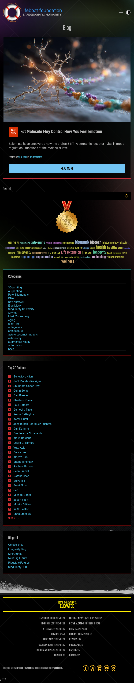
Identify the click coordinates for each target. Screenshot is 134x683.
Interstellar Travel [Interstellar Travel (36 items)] (39, 253)
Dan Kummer (21, 428)
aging (11, 320)
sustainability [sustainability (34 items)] (85, 257)
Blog (67, 28)
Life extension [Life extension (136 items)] (71, 252)
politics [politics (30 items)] (124, 253)
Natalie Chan (21, 476)
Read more (67, 168)
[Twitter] (92, 668)
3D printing (15, 287)
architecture (15, 331)
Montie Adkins (22, 504)
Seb (15, 490)
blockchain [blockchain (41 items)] (10, 248)
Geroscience (15, 544)
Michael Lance (22, 495)
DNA (11, 298)
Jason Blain (20, 499)
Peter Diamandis (18, 294)
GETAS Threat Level (67, 605)
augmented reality (19, 342)
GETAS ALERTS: (76, 623)
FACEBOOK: (44, 618)
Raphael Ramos (23, 466)
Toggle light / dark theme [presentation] (128, 12)
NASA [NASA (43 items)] (109, 253)
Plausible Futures (18, 562)
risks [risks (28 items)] (62, 257)
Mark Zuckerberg (18, 316)
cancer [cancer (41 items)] (28, 248)
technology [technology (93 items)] (99, 257)
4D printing (15, 291)
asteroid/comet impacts (23, 334)
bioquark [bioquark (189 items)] (82, 242)
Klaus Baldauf (22, 438)
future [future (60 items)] (78, 248)
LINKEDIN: (45, 623)
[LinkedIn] (99, 668)
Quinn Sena (20, 390)
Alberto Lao (20, 457)
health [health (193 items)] (101, 247)
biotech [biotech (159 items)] (96, 242)
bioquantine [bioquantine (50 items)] (68, 242)
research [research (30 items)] (57, 257)
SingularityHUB (17, 567)
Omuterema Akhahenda (28, 433)
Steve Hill (19, 480)
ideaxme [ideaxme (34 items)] (11, 253)
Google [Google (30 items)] (92, 248)
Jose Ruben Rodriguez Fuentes (32, 424)
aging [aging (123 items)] (12, 243)
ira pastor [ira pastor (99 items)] (54, 253)
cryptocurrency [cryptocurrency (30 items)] (36, 248)
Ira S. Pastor (20, 509)
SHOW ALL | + (13, 518)
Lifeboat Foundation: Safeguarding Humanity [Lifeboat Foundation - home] (58, 12)
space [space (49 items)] (76, 257)
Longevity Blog (17, 549)
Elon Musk (14, 305)
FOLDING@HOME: (45, 645)
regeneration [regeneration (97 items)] (44, 257)
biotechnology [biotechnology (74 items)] (110, 243)
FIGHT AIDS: (48, 639)
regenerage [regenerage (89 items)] (28, 257)
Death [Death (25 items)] (50, 248)
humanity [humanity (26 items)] (127, 248)
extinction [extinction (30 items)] (70, 248)
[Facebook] (85, 668)
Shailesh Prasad (23, 400)
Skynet (12, 312)
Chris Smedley (22, 514)
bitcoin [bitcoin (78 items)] (123, 243)
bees (11, 349)
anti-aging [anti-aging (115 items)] (38, 243)
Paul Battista (21, 405)
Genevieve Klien (23, 376)
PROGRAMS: (74, 645)
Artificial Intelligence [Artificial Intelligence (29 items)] (54, 243)
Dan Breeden (21, 395)
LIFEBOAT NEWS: (76, 618)
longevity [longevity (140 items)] (99, 252)
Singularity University (21, 309)
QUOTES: (73, 655)
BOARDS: (73, 634)
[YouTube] (106, 668)
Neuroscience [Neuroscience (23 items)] (117, 253)
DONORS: (55, 634)
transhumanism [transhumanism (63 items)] (115, 257)
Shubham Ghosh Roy (26, 386)
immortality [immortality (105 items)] (23, 252)
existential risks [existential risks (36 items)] (59, 248)
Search (126, 196)
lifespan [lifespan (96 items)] (87, 253)
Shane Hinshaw (23, 461)
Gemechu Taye (22, 409)
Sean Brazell (21, 471)
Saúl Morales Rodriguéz (28, 381)
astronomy (14, 338)
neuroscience (36, 157)
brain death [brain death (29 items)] (20, 248)
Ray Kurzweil (16, 302)
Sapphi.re (58, 668)
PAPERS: (73, 650)
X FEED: (46, 629)
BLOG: (71, 629)
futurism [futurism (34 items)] (86, 248)
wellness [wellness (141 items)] (67, 261)
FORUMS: (58, 655)
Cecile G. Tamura (23, 442)
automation (15, 345)
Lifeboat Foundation (25, 668)
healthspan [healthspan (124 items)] (115, 248)
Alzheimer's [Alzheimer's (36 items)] (25, 243)
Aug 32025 (13, 132)
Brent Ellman (21, 485)
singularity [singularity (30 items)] (69, 257)
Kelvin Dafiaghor (23, 414)
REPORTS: (73, 639)
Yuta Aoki (22, 157)
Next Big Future (17, 558)
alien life (13, 323)
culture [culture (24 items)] (45, 248)
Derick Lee (19, 452)
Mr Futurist (15, 553)
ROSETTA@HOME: (44, 650)
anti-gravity (15, 327)
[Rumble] (113, 668)
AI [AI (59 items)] (18, 243)
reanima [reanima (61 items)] (15, 257)
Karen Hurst (20, 419)
